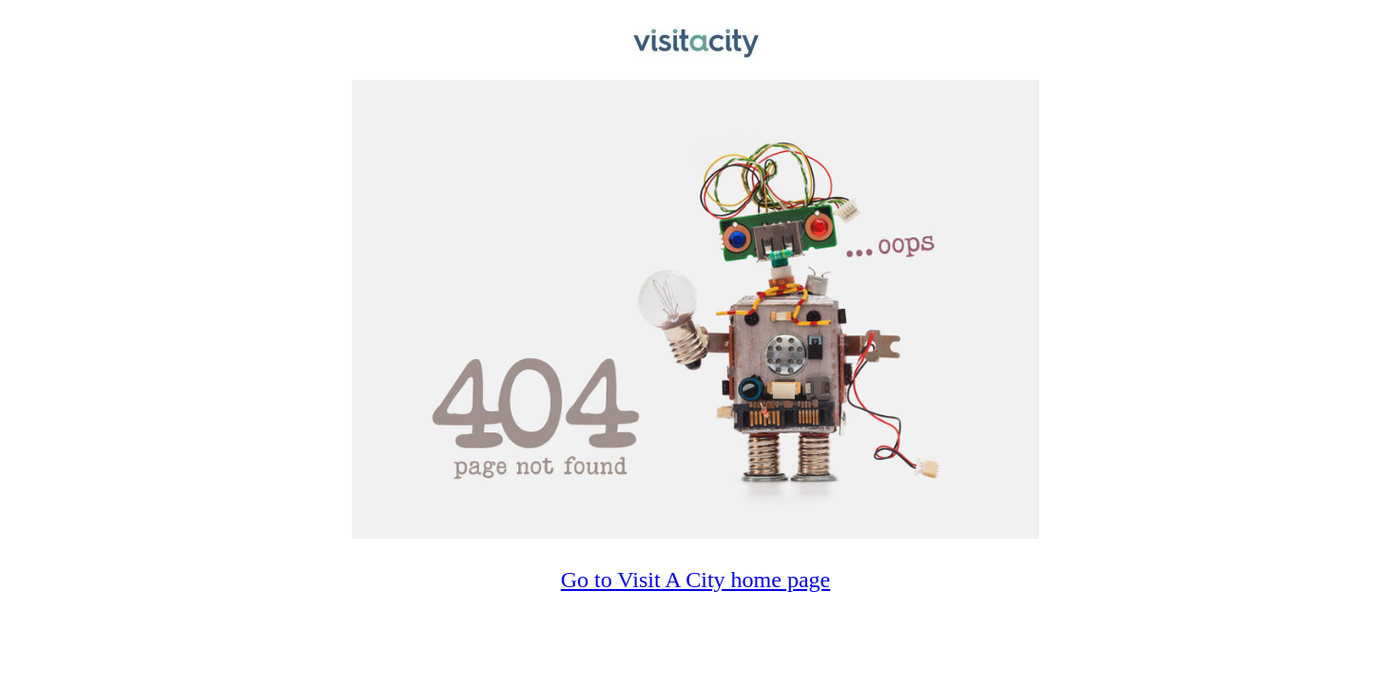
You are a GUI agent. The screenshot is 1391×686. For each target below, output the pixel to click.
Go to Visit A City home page (695, 579)
